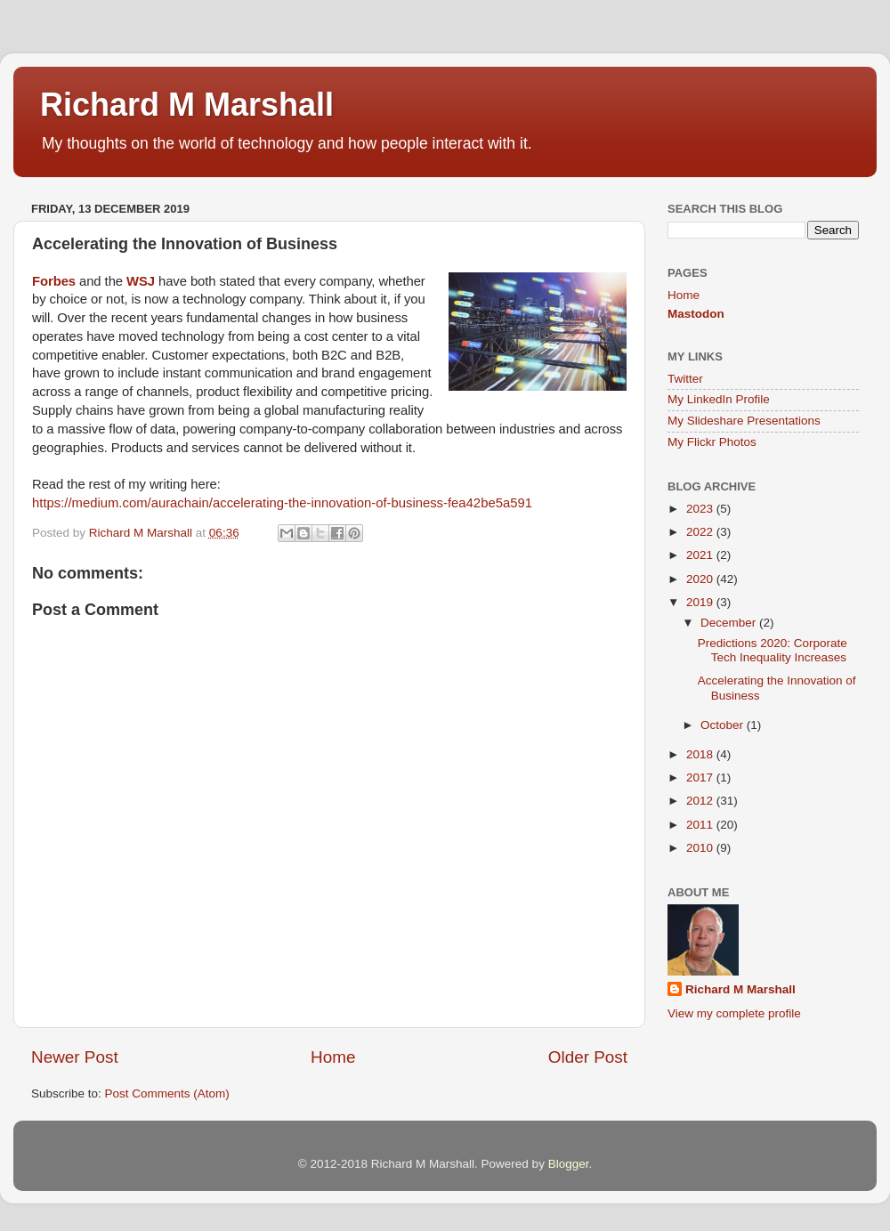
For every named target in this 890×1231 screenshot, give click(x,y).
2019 (701, 602)
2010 (701, 847)
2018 (701, 754)
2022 (701, 532)
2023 (701, 508)
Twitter (685, 378)
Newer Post (74, 1057)
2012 (701, 800)
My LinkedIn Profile (719, 399)
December (729, 622)
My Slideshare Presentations (744, 420)
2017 (701, 777)
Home (333, 1057)
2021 (701, 555)
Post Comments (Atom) (167, 1093)
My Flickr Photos (712, 442)
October (723, 725)
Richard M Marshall (187, 104)
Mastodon (696, 313)
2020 (701, 579)
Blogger (568, 1163)
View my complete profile (734, 1013)
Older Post (587, 1057)
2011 (701, 824)
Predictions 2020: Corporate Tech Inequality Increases (772, 650)
